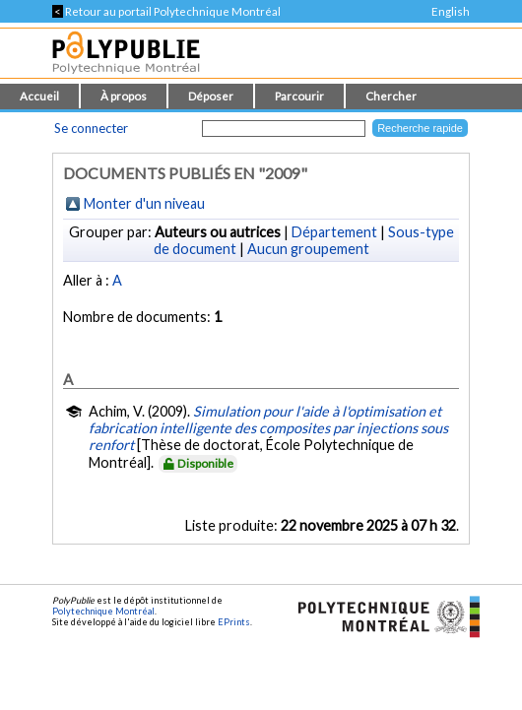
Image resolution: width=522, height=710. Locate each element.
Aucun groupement (308, 248)
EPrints (234, 621)
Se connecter (91, 128)
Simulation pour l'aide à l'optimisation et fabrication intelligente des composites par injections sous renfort (268, 428)
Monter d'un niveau (144, 203)
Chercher (391, 96)
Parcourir (299, 96)
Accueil (39, 96)
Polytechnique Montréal (103, 611)
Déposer (210, 96)
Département (334, 232)
